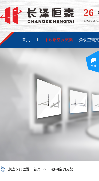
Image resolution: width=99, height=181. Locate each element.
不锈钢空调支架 (59, 40)
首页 (26, 40)
